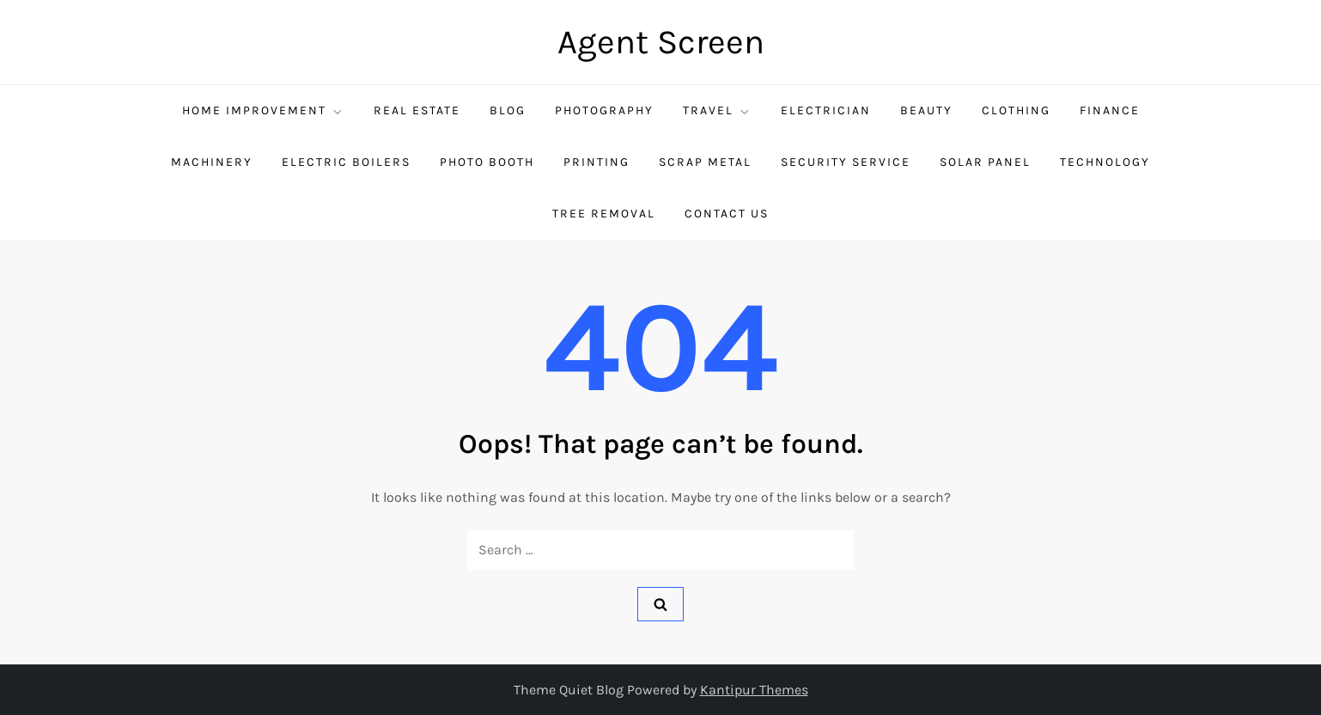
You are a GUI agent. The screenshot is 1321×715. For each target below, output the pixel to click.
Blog (508, 110)
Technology (1105, 162)
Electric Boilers (346, 162)
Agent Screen (660, 41)
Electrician (826, 110)
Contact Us (727, 213)
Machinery (212, 162)
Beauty (926, 110)
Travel (717, 111)
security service (845, 162)
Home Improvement (263, 111)
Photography (604, 110)
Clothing (1016, 110)
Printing (596, 162)
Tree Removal (603, 213)
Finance (1110, 110)
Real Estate (417, 110)
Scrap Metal (705, 162)
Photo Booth (487, 162)
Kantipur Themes (754, 689)
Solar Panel (985, 162)
